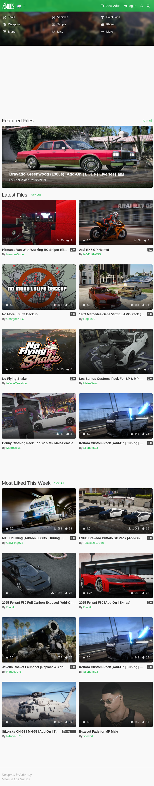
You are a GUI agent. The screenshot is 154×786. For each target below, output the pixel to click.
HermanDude (15, 254)
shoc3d (88, 736)
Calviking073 (14, 542)
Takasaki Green (93, 542)
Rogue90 (89, 319)
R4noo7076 (13, 671)
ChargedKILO (15, 319)
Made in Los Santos (16, 779)
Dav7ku (11, 607)
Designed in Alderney (17, 775)
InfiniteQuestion (16, 383)
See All (147, 121)
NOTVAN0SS (92, 254)
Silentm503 (90, 447)
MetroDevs (90, 383)
